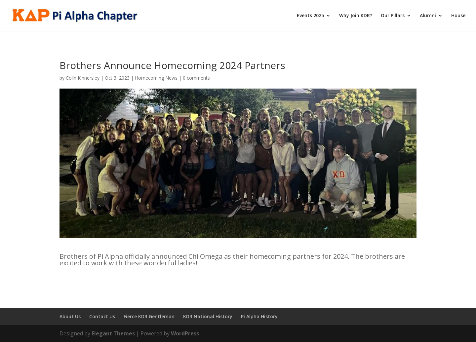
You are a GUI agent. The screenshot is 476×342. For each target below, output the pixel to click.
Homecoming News (156, 78)
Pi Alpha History (259, 316)
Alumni (428, 16)
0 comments (196, 78)
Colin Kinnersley (82, 78)
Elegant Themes (113, 333)
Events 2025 (310, 16)
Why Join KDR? (355, 16)
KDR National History (207, 316)
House (458, 16)
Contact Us (102, 316)
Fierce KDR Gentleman (149, 316)
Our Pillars (393, 16)
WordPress (185, 333)
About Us (70, 316)
